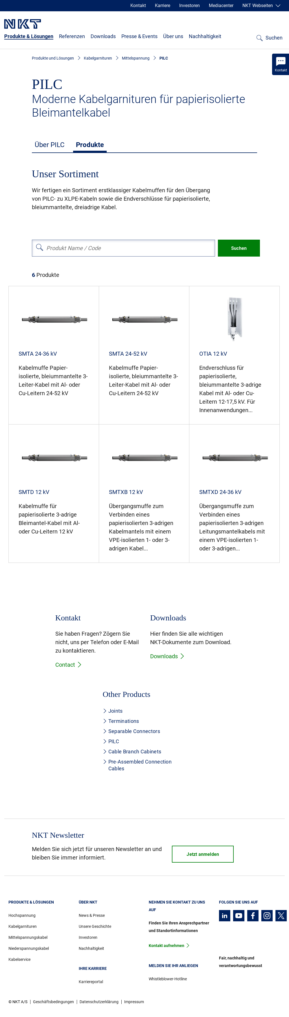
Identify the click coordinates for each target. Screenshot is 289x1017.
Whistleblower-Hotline (168, 979)
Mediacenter (221, 5)
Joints (113, 711)
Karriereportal (91, 981)
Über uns (173, 36)
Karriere (162, 5)
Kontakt (138, 5)
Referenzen (72, 36)
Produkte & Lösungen (28, 36)
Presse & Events (139, 36)
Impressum (134, 1001)
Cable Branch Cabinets (132, 751)
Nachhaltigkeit (205, 36)
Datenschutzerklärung (99, 1001)
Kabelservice (19, 959)
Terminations (121, 721)
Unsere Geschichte (95, 926)
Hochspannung (22, 915)
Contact (68, 664)
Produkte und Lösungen (53, 58)
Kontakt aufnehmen (166, 945)
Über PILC (50, 145)
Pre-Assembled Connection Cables (137, 765)
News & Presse (92, 915)
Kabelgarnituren (98, 58)
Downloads (103, 36)
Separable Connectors (131, 731)
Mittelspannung (136, 58)
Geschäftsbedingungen (53, 1001)
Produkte (90, 145)
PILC (111, 741)
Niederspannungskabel (28, 948)
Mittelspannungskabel (27, 937)
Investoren (189, 5)
